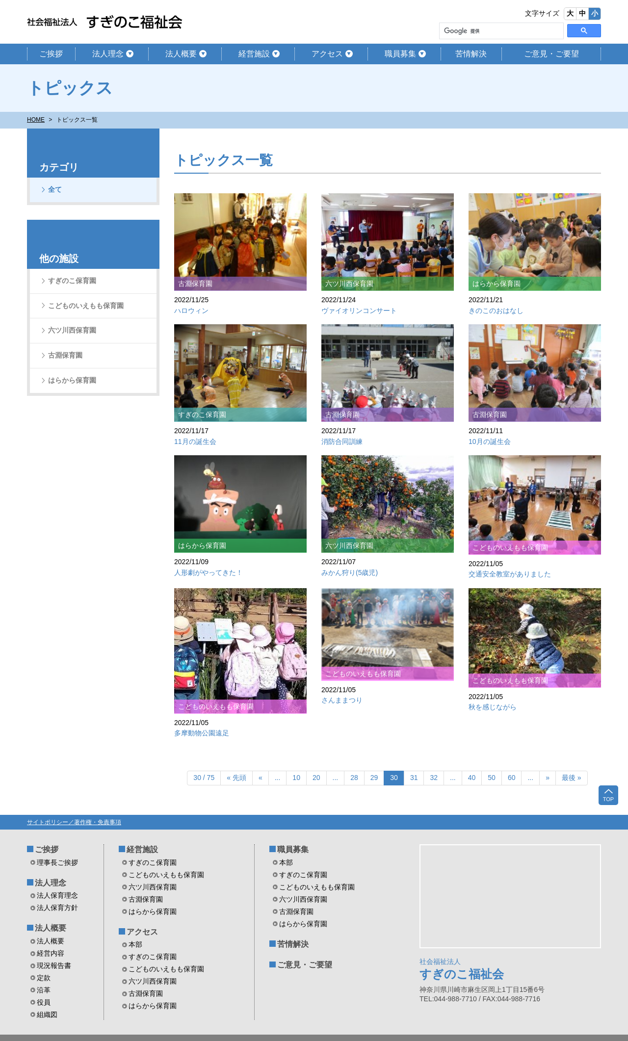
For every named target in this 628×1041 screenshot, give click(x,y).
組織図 (47, 1014)
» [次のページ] (548, 777)
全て (55, 189)
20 (316, 777)
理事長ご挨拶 (57, 862)
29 (374, 777)
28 (354, 777)
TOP (608, 794)
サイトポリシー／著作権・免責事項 (74, 822)
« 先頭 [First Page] (236, 777)
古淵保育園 (65, 355)
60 (512, 777)
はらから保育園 (72, 380)
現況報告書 (54, 965)
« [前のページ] (260, 777)
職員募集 (400, 54)
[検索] (500, 31)
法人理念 (108, 54)
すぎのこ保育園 (72, 281)
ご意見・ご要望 (551, 54)
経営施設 (254, 54)
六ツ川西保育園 (72, 330)
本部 (135, 944)
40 (472, 777)
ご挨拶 (51, 54)
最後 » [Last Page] (571, 777)
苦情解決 (471, 54)
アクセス (327, 54)
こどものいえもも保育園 (86, 306)
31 (414, 777)
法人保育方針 (57, 907)
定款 (44, 978)
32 (434, 777)
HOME (36, 119)
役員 (44, 1002)
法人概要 (181, 54)
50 (492, 777)
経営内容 (50, 953)
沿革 (44, 990)
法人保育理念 (57, 895)
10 (296, 777)
